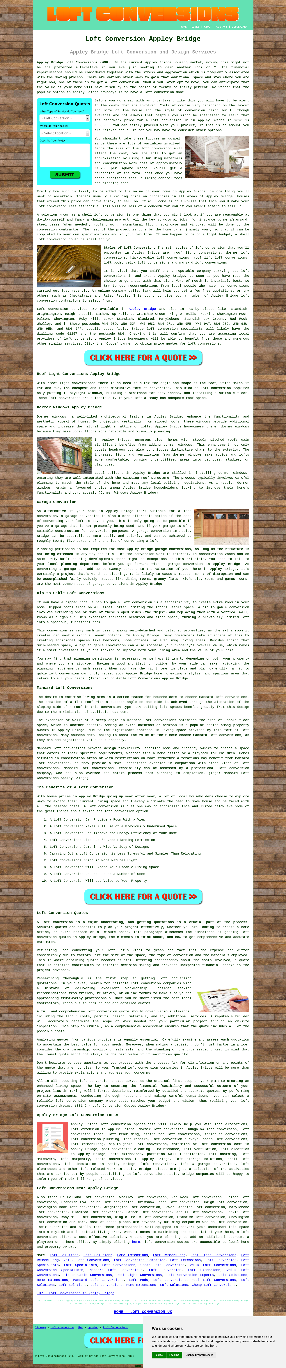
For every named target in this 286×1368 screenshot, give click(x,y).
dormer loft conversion (161, 1129)
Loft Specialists (80, 1265)
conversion (195, 110)
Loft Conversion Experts (190, 1275)
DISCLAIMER (239, 26)
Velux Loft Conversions (86, 1260)
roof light (59, 383)
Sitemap (40, 1327)
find (52, 1197)
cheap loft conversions (225, 1139)
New (80, 1327)
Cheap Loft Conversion (162, 1265)
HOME (183, 26)
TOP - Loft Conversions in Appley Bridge (75, 1293)
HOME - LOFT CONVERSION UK (143, 1312)
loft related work (97, 1169)
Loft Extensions (185, 1260)
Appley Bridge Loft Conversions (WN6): (74, 62)
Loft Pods (138, 1280)
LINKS (195, 26)
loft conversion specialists (128, 1124)
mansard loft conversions (223, 697)
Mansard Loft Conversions (116, 1270)
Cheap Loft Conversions (214, 1285)
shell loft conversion (103, 214)
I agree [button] (159, 1354)
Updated (93, 1327)
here (136, 1242)
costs (114, 105)
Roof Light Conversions (213, 1255)
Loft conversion (52, 309)
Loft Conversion (221, 1260)
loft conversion (124, 82)
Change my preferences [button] (199, 1354)
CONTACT (221, 26)
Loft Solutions (64, 1255)
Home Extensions (132, 1255)
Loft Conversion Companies (139, 1260)
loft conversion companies (153, 1068)
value (138, 191)
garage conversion (82, 516)
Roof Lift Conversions (214, 1280)
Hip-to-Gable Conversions (87, 1275)
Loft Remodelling (169, 1255)
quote (64, 1054)
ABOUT (208, 26)
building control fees (161, 178)
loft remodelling (87, 1144)
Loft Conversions (118, 1265)
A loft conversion (101, 806)
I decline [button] (174, 1354)
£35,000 (102, 125)
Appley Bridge (142, 309)
